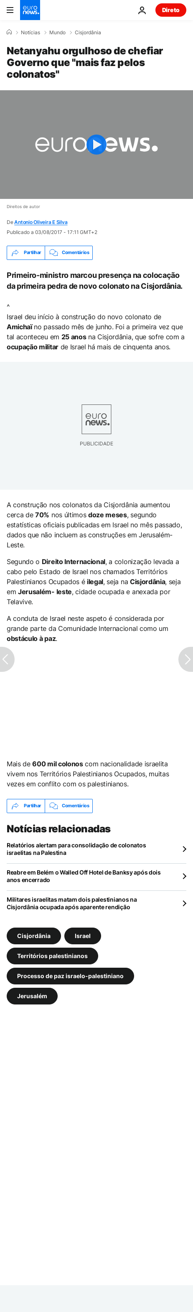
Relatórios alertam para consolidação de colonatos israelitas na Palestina (76, 849)
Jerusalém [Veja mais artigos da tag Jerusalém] (32, 995)
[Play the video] (96, 144)
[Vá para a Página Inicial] (30, 10)
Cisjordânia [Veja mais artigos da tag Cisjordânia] (34, 935)
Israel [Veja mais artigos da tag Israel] (83, 935)
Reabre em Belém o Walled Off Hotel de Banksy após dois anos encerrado (84, 876)
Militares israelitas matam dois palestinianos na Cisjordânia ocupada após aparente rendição (72, 903)
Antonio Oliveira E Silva (40, 222)
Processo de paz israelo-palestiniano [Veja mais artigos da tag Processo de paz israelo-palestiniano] (70, 975)
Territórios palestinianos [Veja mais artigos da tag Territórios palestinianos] (52, 955)
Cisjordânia (88, 32)
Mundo (57, 32)
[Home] (9, 32)
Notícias (30, 32)
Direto (171, 9)
